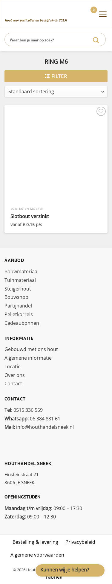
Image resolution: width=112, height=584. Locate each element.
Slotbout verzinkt (29, 216)
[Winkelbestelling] (56, 92)
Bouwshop (16, 297)
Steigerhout (17, 288)
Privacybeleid (80, 542)
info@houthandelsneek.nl (39, 427)
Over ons (14, 375)
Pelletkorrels (18, 314)
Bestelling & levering (35, 542)
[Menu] (102, 14)
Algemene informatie (28, 358)
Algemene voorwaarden (37, 555)
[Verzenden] (96, 39)
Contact (13, 383)
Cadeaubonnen (21, 323)
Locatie (12, 366)
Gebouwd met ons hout (31, 349)
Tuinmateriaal (20, 280)
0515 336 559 (23, 410)
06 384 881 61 (32, 418)
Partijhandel (18, 305)
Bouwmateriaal (21, 271)
